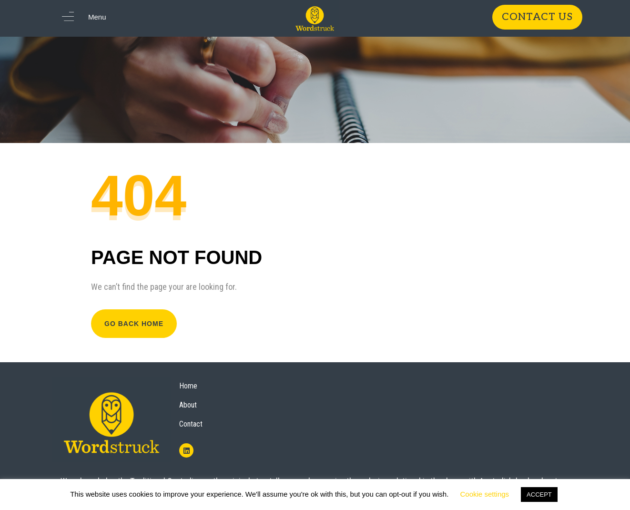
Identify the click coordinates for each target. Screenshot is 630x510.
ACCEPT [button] (539, 494)
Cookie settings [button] (484, 494)
